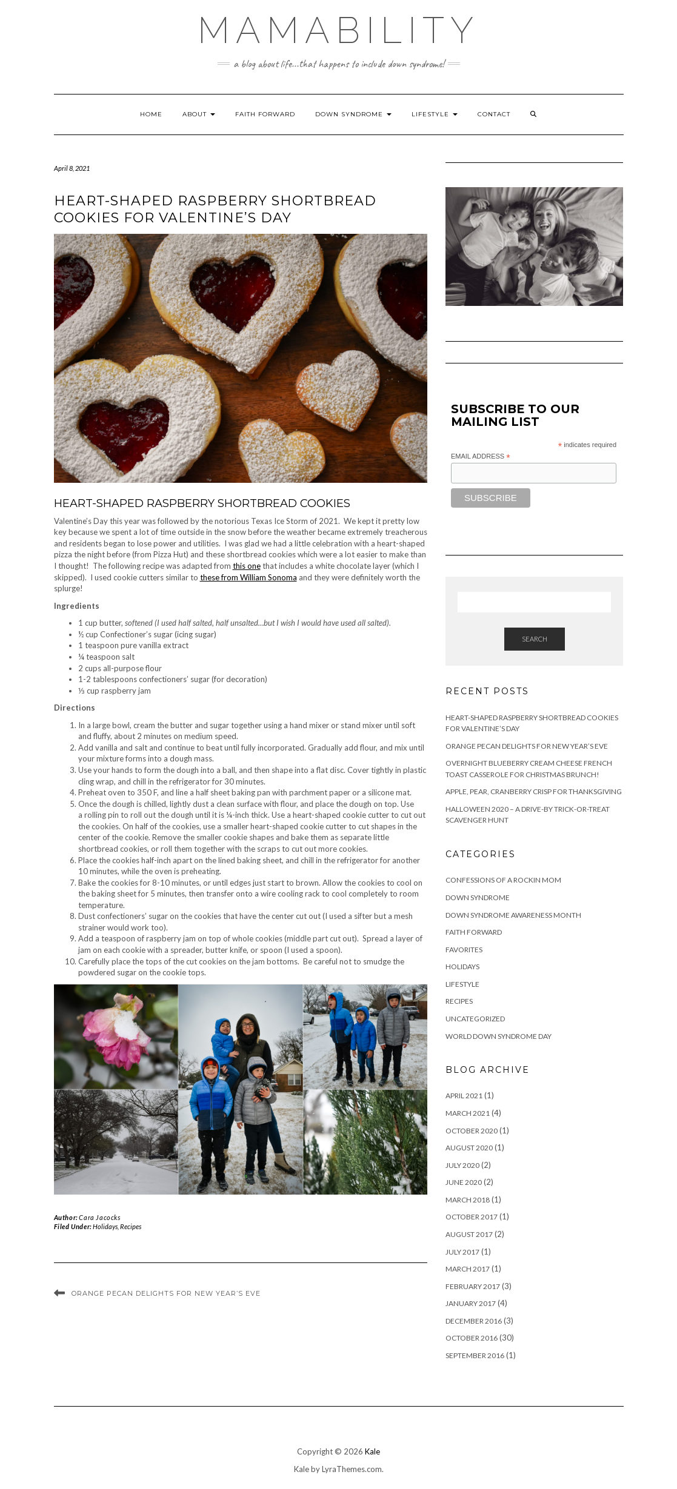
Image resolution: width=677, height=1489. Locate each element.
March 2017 (467, 1268)
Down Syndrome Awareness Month (513, 915)
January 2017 (470, 1303)
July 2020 (462, 1165)
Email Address (480, 457)
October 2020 (471, 1130)
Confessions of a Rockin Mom (503, 879)
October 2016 (471, 1337)
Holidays (105, 1226)
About (198, 114)
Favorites (463, 949)
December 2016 (473, 1320)
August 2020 (469, 1147)
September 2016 (474, 1355)
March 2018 (467, 1199)
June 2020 (463, 1182)
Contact (494, 114)
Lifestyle (435, 114)
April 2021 (463, 1095)
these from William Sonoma (248, 577)
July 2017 (462, 1251)
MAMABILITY (338, 30)
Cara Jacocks (99, 1217)
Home (151, 114)
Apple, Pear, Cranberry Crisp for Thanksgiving (533, 791)
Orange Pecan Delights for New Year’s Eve (166, 1293)
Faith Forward (265, 114)
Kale (372, 1451)
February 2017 (472, 1286)
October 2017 (471, 1216)
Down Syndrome (353, 114)
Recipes (130, 1226)
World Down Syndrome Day (498, 1036)
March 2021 (467, 1113)
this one (247, 566)
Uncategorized (475, 1018)
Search (534, 639)
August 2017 (469, 1234)
